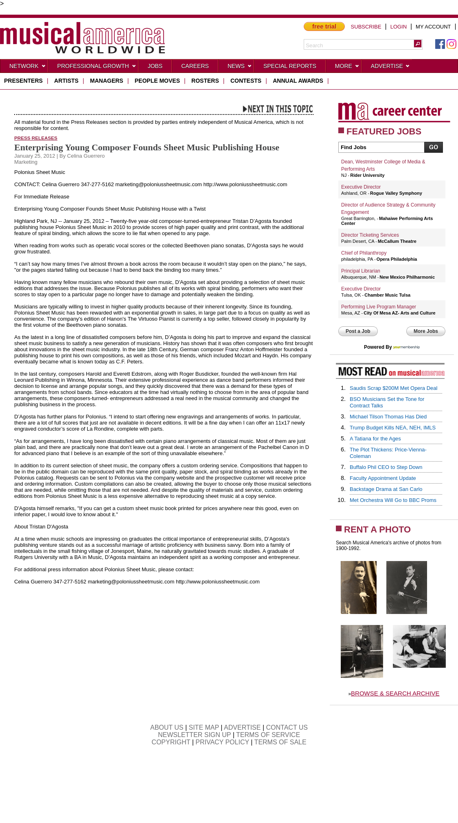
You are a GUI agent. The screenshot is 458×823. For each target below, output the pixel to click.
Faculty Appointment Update (383, 478)
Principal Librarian (360, 271)
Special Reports (289, 66)
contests (245, 80)
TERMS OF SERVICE (268, 734)
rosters (205, 80)
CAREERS (195, 66)
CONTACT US (287, 727)
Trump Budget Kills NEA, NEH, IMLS (393, 428)
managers (106, 80)
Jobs (155, 66)
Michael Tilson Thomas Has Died (388, 417)
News (240, 68)
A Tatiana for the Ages (375, 439)
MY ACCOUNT (433, 27)
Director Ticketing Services (370, 235)
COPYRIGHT (170, 742)
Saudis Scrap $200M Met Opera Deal (393, 388)
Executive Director (361, 187)
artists (66, 80)
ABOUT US (167, 727)
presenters (23, 80)
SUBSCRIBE (366, 27)
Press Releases (35, 138)
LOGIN (398, 27)
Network (27, 68)
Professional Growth (96, 68)
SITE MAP (204, 727)
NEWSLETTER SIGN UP (194, 734)
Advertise (390, 68)
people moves (157, 80)
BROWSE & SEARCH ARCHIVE (395, 693)
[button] (418, 44)
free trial (324, 26)
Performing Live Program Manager (378, 307)
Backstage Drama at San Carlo (386, 489)
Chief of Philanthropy (363, 253)
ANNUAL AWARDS (298, 80)
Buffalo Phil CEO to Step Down (386, 467)
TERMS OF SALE (280, 742)
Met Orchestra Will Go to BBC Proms (393, 500)
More (347, 68)
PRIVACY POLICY (222, 742)
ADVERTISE (242, 727)
